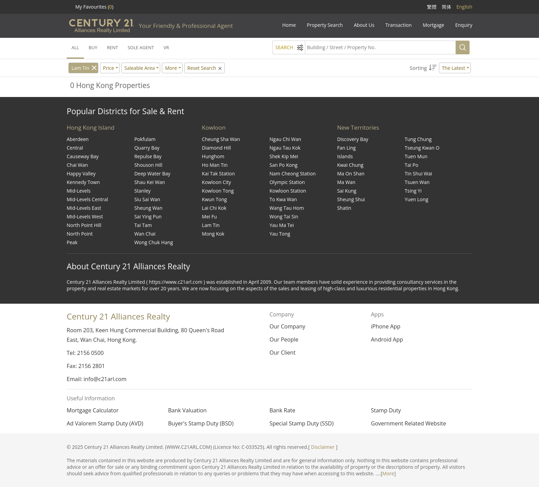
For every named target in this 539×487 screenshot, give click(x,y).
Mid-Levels (78, 190)
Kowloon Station (288, 190)
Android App (387, 339)
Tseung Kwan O (422, 147)
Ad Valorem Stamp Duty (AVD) (105, 423)
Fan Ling (346, 147)
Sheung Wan (148, 208)
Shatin (344, 208)
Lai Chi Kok (214, 208)
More (388, 473)
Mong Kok (213, 233)
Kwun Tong (214, 199)
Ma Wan (346, 182)
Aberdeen (78, 139)
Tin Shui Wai (418, 173)
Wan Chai (145, 233)
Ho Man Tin (215, 165)
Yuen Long (416, 199)
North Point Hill (84, 225)
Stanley (142, 190)
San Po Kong (283, 165)
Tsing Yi (413, 190)
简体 (446, 6)
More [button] (171, 68)
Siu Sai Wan (147, 199)
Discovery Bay (352, 139)
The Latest (453, 68)
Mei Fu (209, 216)
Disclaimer (322, 447)
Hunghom (213, 156)
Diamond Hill (216, 147)
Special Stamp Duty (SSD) (301, 423)
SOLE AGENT (141, 47)
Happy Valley (81, 173)
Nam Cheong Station (293, 173)
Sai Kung (346, 190)
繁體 (432, 6)
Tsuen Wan (417, 182)
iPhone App (385, 326)
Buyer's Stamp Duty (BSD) (201, 423)
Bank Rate (282, 410)
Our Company (287, 326)
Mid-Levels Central (87, 199)
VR (166, 47)
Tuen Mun (416, 156)
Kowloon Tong (218, 190)
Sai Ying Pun (148, 216)
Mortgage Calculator (93, 410)
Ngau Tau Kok (285, 147)
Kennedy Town (83, 182)
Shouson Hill (148, 165)
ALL (75, 47)
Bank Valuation (187, 410)
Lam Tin (80, 68)
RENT (112, 47)
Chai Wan (77, 165)
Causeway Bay (83, 156)
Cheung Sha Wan (221, 139)
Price (108, 68)
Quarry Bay (147, 147)
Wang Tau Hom (287, 208)
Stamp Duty (386, 410)
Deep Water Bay (152, 173)
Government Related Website (408, 423)
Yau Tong (280, 233)
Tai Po (411, 165)
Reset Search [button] (205, 68)
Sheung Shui (351, 199)
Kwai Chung (350, 165)
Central (75, 147)
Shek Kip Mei (284, 156)
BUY (93, 47)
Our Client (283, 352)
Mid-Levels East (84, 208)
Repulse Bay (148, 156)
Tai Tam (143, 225)
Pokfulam (145, 139)
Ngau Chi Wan (285, 139)
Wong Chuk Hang (153, 242)
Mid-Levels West (85, 216)
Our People (284, 339)
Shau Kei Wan (149, 182)
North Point (80, 233)
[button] (440, 68)
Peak (72, 242)
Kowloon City (216, 182)
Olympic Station (287, 182)
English (464, 6)
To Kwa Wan (283, 199)
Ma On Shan (351, 173)
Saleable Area (139, 68)
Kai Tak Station (218, 173)
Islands (345, 156)
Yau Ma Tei (282, 225)
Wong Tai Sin (284, 216)
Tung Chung (418, 139)
